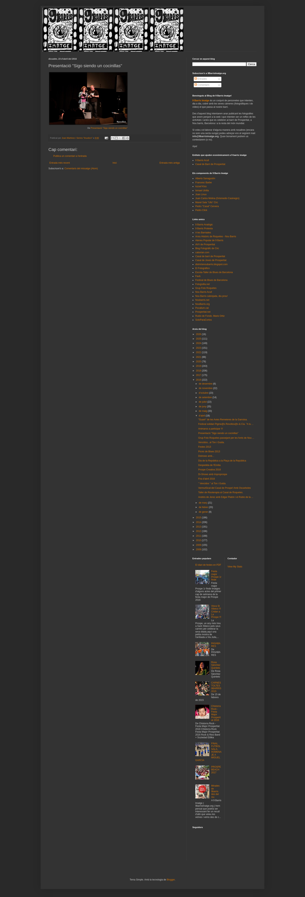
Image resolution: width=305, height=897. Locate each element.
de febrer (204, 507)
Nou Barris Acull (203, 292)
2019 (199, 366)
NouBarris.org (202, 304)
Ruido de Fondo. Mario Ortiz (210, 316)
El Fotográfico (202, 268)
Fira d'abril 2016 (206, 478)
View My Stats (235, 566)
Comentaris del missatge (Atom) (81, 168)
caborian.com (202, 252)
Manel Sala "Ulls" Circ (206, 202)
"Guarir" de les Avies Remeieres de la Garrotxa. (222, 419)
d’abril (202, 415)
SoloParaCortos (203, 319)
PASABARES (215, 644)
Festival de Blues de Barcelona (211, 280)
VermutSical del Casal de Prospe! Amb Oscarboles (224, 488)
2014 (199, 522)
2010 (199, 540)
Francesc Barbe (203, 182)
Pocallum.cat (202, 308)
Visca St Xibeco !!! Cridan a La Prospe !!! (216, 612)
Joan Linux (201, 194)
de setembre (205, 397)
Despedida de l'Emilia (209, 465)
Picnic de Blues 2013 (209, 451)
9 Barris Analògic (204, 224)
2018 (199, 370)
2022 (199, 352)
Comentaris (202, 85)
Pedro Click (201, 210)
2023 (199, 348)
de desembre (206, 383)
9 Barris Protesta (204, 228)
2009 (199, 545)
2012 (199, 531)
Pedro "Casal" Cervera (207, 206)
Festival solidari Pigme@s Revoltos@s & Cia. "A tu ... (225, 424)
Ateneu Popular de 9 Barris (209, 240)
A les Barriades (203, 232)
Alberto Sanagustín (205, 178)
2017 (199, 375)
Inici (115, 162)
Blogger (171, 879)
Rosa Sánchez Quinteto (215, 665)
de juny (203, 406)
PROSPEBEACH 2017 (216, 770)
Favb (198, 276)
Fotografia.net (202, 284)
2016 (199, 379)
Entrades (201, 79)
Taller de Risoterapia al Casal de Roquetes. (220, 492)
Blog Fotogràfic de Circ (207, 248)
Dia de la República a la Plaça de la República (222, 460)
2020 (199, 361)
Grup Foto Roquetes (205, 288)
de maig (203, 411)
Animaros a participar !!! (210, 428)
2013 (199, 526)
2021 (199, 357)
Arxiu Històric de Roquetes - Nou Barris (215, 236)
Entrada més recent (59, 162)
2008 (199, 549)
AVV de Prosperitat (205, 244)
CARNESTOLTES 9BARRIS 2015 (216, 686)
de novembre (206, 388)
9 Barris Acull (202, 160)
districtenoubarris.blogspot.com (211, 264)
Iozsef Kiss (201, 186)
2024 (199, 343)
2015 (199, 517)
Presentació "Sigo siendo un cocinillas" (109, 128)
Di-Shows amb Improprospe (212, 474)
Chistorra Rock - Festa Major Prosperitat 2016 (216, 713)
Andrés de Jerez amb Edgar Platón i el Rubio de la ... (225, 497)
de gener (204, 512)
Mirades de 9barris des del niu (215, 791)
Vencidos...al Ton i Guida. (211, 442)
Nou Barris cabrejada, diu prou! (211, 296)
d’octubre (204, 393)
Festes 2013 (204, 446)
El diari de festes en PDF (208, 565)
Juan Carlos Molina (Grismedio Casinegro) (217, 198)
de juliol (203, 401)
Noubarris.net (202, 300)
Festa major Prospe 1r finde (216, 575)
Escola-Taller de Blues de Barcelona (214, 272)
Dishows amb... (206, 456)
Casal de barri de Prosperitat (210, 256)
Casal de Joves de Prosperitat (210, 260)
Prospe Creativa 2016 (209, 469)
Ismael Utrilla (202, 190)
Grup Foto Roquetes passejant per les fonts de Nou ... (226, 438)
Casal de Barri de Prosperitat (210, 164)
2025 (199, 338)
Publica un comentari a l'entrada (70, 156)
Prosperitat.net (202, 311)
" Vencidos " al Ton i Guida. (212, 483)
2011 (199, 535)
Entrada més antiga (170, 162)
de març (203, 502)
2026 (199, 334)
